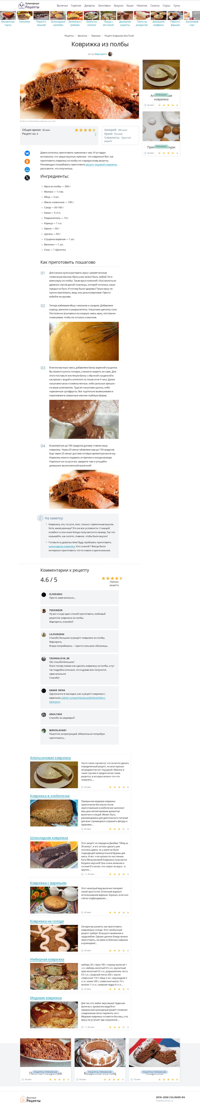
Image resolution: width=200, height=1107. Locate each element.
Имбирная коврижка (47, 959)
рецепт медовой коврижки (101, 164)
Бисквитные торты (7, 23)
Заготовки (104, 5)
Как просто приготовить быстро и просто (30, 1099)
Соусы (166, 5)
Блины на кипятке (92, 23)
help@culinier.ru (164, 1100)
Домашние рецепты (125, 23)
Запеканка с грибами (74, 23)
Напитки (142, 5)
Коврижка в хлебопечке (50, 795)
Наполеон (24, 21)
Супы (177, 5)
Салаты (154, 5)
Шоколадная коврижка (49, 837)
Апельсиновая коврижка (50, 757)
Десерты (89, 5)
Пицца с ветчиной (108, 23)
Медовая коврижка (46, 997)
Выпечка (62, 5)
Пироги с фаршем (175, 23)
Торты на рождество (142, 23)
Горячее (76, 5)
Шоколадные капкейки (58, 23)
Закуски (118, 5)
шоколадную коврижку (62, 546)
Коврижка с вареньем (48, 883)
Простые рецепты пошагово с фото (28, 5)
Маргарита (103, 54)
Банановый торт (192, 23)
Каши (130, 5)
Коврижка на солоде (47, 921)
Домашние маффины (158, 23)
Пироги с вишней (41, 23)
